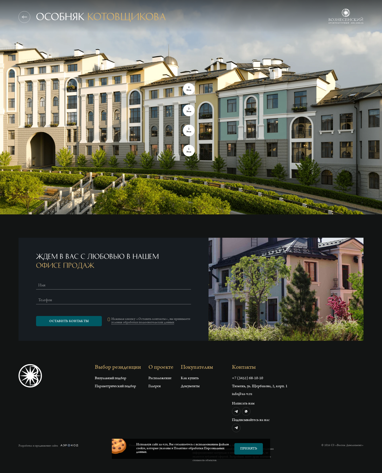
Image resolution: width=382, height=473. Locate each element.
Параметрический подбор (115, 386)
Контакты (244, 368)
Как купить (190, 378)
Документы (190, 386)
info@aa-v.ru (242, 394)
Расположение (160, 378)
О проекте (160, 368)
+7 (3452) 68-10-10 (247, 378)
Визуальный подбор (110, 378)
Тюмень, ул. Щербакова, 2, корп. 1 (259, 386)
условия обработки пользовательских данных (142, 322)
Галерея (154, 386)
